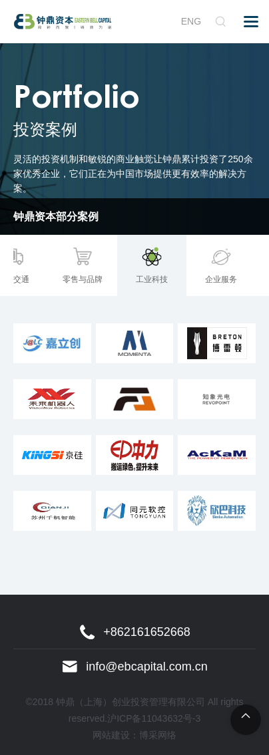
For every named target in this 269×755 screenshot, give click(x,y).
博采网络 (157, 735)
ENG (191, 21)
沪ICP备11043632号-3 (153, 718)
